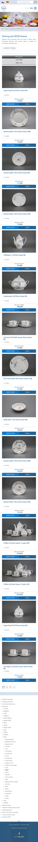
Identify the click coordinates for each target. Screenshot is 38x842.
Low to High (19, 60)
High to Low (19, 63)
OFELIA (5, 725)
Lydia (6, 779)
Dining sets (13, 28)
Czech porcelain (24, 825)
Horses (7, 772)
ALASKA (6, 709)
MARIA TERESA (7, 718)
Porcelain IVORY (6, 817)
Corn (6, 749)
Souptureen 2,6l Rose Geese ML (15, 296)
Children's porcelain (7, 699)
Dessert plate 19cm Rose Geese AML (17, 131)
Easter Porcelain (6, 805)
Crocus (7, 756)
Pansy (6, 786)
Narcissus (7, 784)
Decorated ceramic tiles (8, 704)
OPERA (5, 732)
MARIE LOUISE (7, 720)
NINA (5, 723)
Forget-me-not (9, 763)
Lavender (7, 774)
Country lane (8, 753)
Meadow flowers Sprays (11, 782)
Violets (7, 798)
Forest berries (8, 760)
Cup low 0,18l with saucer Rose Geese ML (17, 338)
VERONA (6, 803)
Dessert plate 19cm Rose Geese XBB (16, 461)
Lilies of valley (9, 777)
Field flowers (8, 758)
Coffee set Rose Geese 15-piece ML (16, 584)
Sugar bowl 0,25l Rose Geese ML (15, 90)
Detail (27, 104)
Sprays (7, 789)
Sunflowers (8, 793)
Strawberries (8, 791)
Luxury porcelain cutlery (8, 815)
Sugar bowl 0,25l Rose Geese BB (15, 625)
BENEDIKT (6, 711)
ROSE (18, 28)
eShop (7, 28)
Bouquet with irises (10, 742)
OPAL (5, 730)
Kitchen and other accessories (10, 812)
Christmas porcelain (7, 702)
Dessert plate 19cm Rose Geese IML (16, 173)
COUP (5, 713)
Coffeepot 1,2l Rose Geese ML (14, 255)
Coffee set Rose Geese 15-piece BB (16, 543)
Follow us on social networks (19, 828)
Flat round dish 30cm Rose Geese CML (17, 378)
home (2, 28)
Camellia (7, 746)
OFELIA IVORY (7, 727)
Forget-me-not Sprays (11, 765)
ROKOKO (6, 735)
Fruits (6, 767)
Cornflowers (8, 751)
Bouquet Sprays (9, 739)
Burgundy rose (9, 744)
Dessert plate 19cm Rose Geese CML (17, 214)
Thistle (7, 796)
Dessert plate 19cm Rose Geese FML (17, 502)
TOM (5, 800)
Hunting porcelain (7, 810)
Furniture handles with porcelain (11, 807)
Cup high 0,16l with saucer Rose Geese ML (17, 667)
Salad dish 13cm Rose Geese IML (15, 420)
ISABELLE (6, 716)
